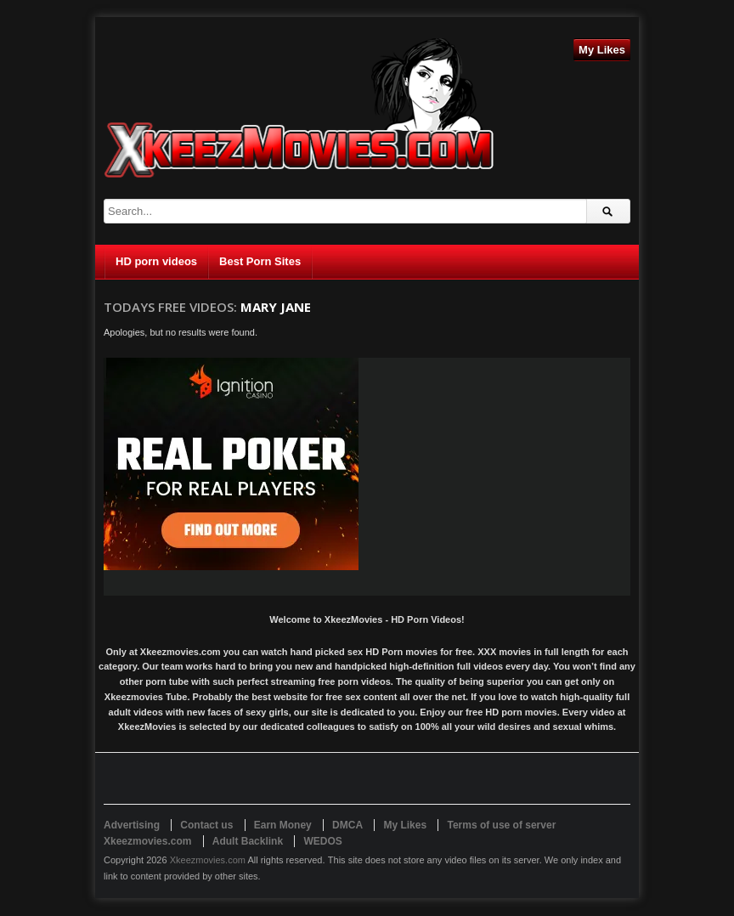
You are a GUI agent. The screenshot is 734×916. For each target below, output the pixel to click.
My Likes (602, 49)
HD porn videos (156, 261)
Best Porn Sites (260, 261)
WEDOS (322, 841)
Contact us (206, 825)
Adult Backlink (247, 841)
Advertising (132, 825)
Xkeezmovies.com (208, 860)
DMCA (347, 825)
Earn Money (283, 825)
